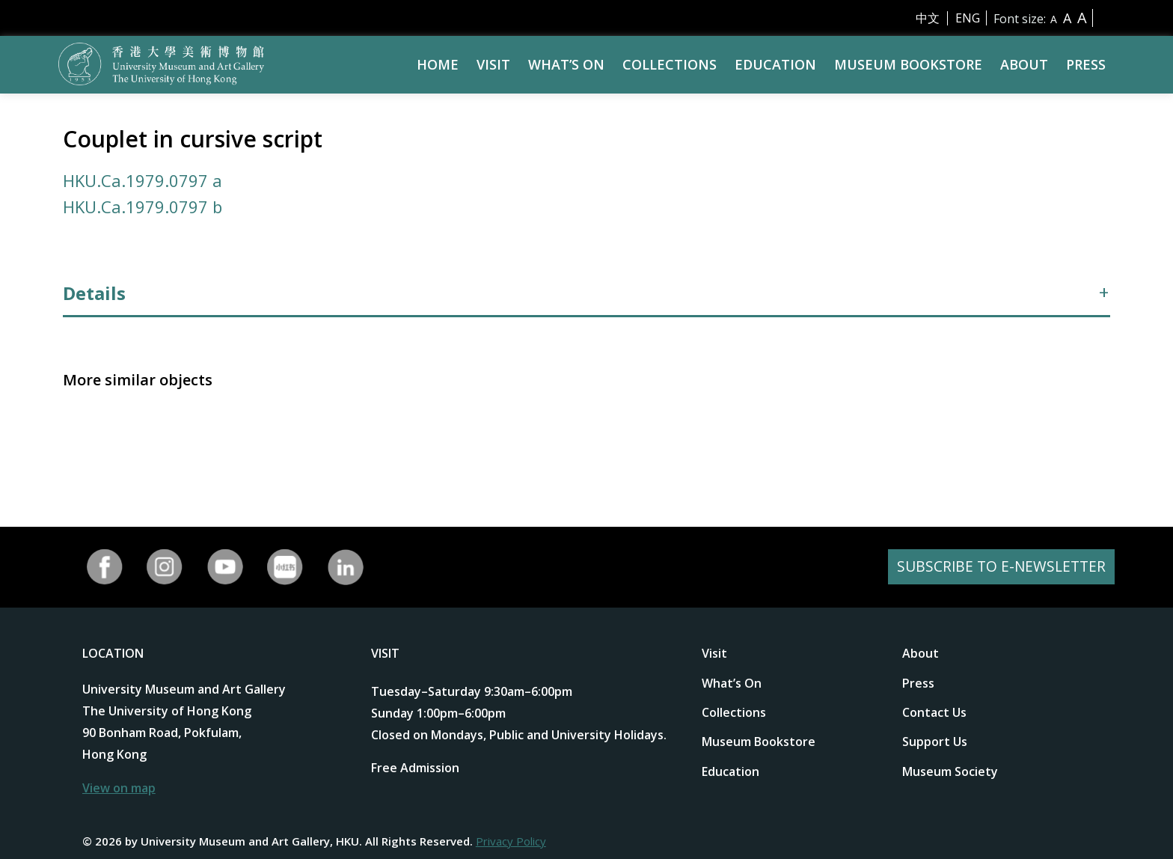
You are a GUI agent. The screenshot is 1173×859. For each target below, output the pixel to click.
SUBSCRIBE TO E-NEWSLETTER (999, 567)
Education (775, 64)
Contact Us (934, 712)
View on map (119, 788)
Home (438, 64)
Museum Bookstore (908, 64)
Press (1086, 64)
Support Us (934, 741)
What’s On (566, 64)
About (1024, 64)
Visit (493, 64)
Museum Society (950, 771)
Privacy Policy (511, 841)
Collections (669, 64)
